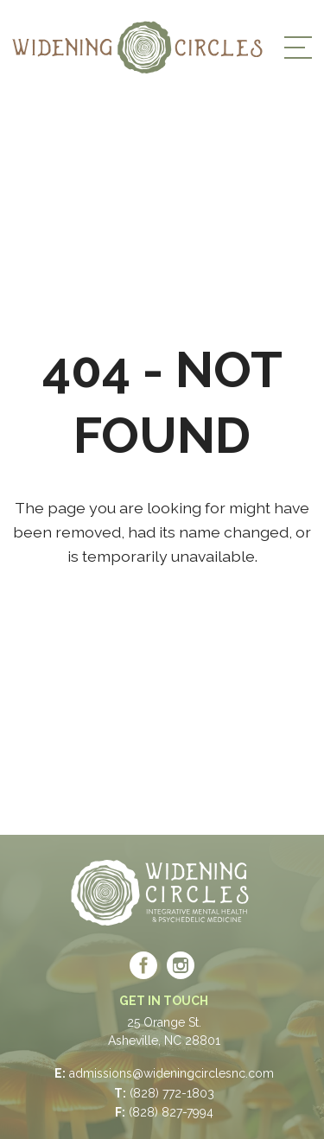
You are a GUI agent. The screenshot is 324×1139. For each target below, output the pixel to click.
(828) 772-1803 (172, 1093)
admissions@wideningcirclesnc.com (171, 1073)
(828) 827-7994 (171, 1112)
